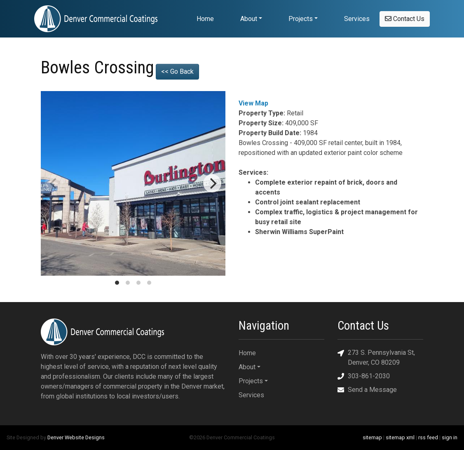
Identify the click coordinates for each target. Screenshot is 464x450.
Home (205, 19)
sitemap (372, 437)
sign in (449, 437)
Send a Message (367, 389)
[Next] (212, 183)
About (248, 19)
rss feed (428, 437)
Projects (300, 19)
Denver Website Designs (76, 437)
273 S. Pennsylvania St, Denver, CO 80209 (376, 357)
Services (357, 19)
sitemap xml (400, 437)
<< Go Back (177, 71)
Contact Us (404, 19)
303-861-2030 (363, 376)
